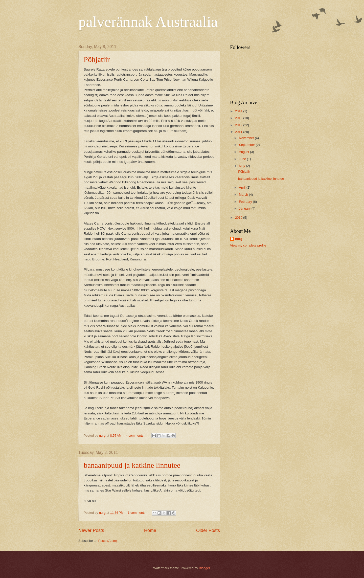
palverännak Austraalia (148, 21)
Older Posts (208, 530)
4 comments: (135, 435)
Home (150, 530)
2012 (239, 125)
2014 (239, 111)
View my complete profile (248, 245)
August (244, 152)
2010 (239, 217)
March (244, 194)
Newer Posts (91, 530)
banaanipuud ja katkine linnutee (132, 465)
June (243, 159)
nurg (238, 239)
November (247, 138)
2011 (239, 132)
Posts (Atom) (107, 541)
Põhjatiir (97, 59)
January (245, 208)
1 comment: (137, 513)
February (246, 202)
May (242, 166)
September (247, 145)
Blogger (204, 568)
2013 (239, 118)
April (242, 187)
